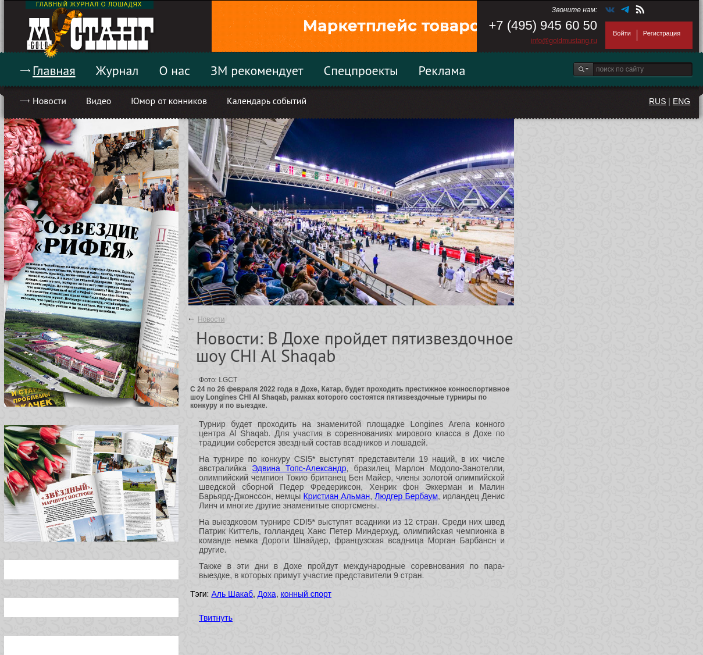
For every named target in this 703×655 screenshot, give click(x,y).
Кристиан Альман (337, 496)
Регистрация (661, 33)
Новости (49, 100)
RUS (657, 101)
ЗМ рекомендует (257, 70)
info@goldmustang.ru (564, 41)
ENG (681, 101)
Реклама (442, 70)
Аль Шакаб (232, 594)
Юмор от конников (169, 100)
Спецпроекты (361, 70)
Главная (54, 70)
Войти (622, 33)
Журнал (117, 70)
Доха (267, 594)
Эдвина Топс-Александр (299, 468)
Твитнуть (216, 617)
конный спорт (305, 594)
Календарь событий (266, 100)
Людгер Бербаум (406, 496)
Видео (98, 100)
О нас (174, 70)
